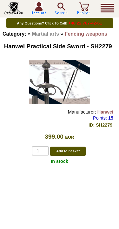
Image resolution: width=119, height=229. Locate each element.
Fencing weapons (86, 34)
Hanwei (105, 111)
